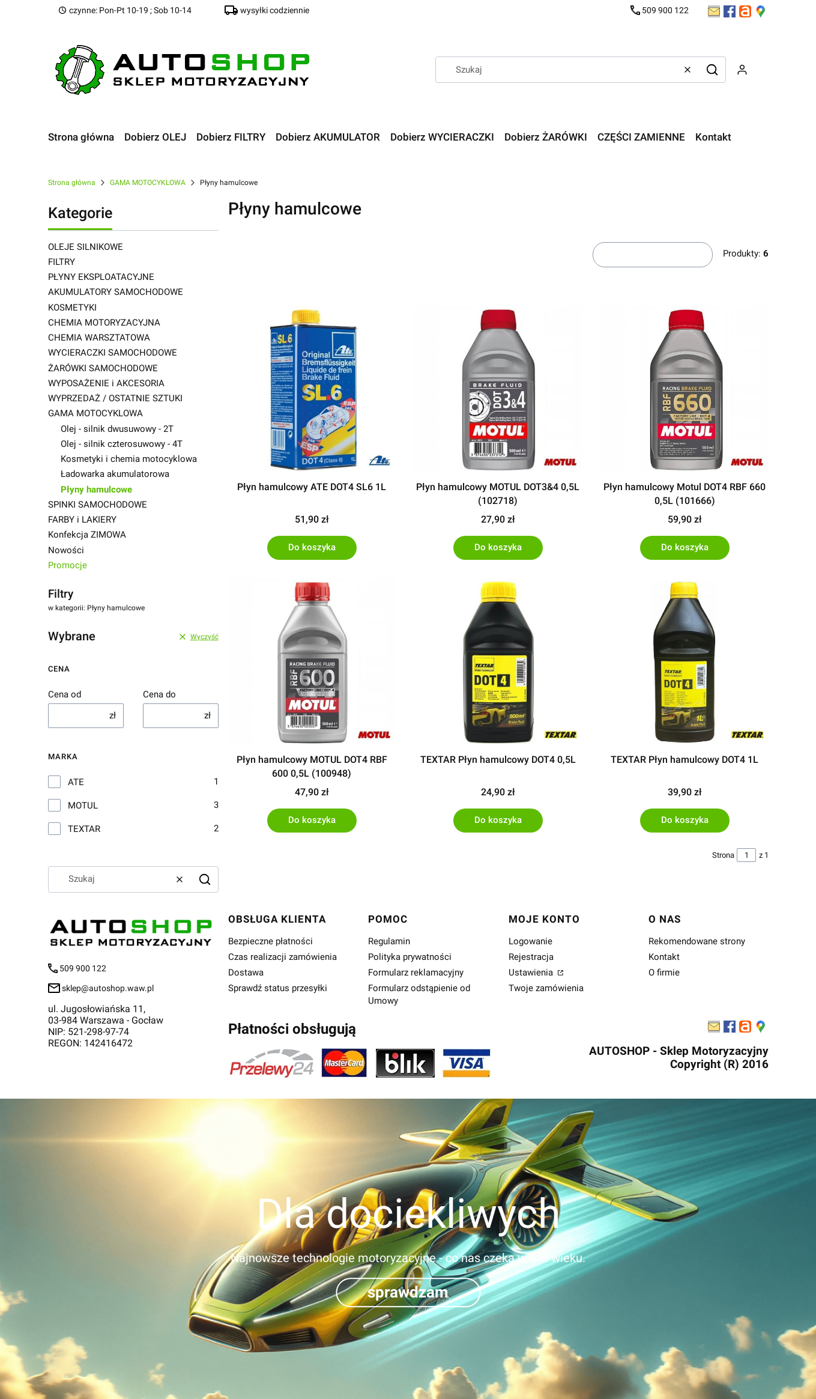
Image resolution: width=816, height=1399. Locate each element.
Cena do (159, 694)
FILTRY (61, 261)
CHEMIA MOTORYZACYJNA (104, 322)
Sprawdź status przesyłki (277, 988)
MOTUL (83, 805)
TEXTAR (84, 829)
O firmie (664, 972)
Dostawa (246, 972)
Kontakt (664, 956)
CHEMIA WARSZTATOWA (99, 337)
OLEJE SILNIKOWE (85, 246)
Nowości (66, 550)
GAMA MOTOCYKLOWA (148, 182)
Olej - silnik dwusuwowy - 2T (117, 428)
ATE (76, 782)
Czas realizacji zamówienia (282, 956)
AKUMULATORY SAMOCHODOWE (115, 292)
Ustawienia (532, 972)
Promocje (67, 565)
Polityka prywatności (410, 956)
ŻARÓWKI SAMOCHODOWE (103, 368)
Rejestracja (531, 956)
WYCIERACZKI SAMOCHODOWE (112, 352)
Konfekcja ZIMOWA (87, 534)
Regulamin (389, 941)
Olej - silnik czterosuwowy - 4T (122, 444)
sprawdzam (408, 1292)
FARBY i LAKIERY (82, 519)
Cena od (64, 694)
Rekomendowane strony (696, 941)
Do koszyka (311, 547)
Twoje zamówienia (546, 988)
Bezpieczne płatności (270, 941)
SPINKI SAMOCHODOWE (97, 504)
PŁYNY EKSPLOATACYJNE (101, 277)
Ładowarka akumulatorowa (115, 474)
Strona (723, 855)
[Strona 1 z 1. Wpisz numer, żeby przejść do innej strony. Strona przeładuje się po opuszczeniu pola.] (746, 855)
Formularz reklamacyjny (416, 972)
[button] (712, 69)
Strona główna (71, 182)
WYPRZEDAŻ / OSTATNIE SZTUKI (115, 398)
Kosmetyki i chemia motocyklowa (129, 459)
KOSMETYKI (72, 307)
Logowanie (530, 941)
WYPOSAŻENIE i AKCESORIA (106, 383)
